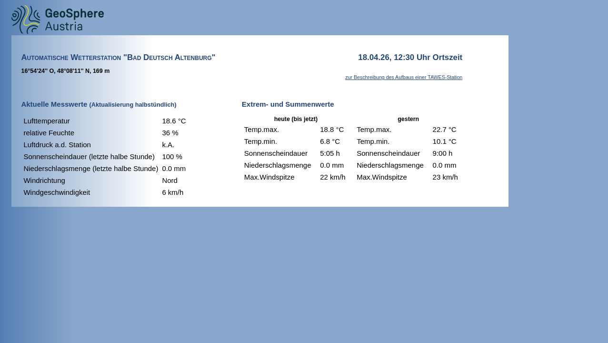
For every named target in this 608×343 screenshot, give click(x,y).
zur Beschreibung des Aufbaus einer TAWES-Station (403, 77)
